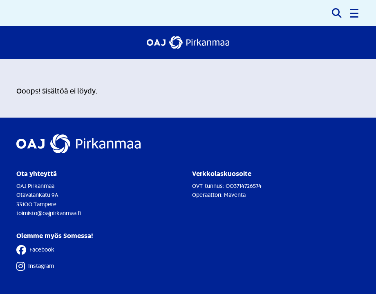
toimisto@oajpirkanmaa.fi (48, 213)
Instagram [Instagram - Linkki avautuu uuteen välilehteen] (35, 266)
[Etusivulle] (188, 42)
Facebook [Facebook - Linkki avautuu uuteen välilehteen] (35, 250)
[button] (355, 13)
